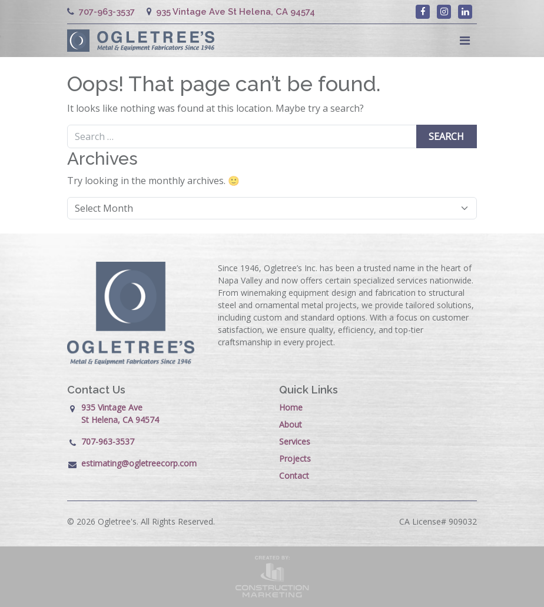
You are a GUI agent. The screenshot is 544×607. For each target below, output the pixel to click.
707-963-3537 (101, 11)
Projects (295, 458)
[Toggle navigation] (465, 40)
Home (291, 407)
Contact (294, 475)
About (290, 424)
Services (294, 441)
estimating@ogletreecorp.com (139, 463)
